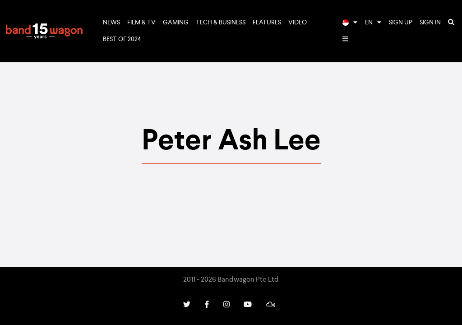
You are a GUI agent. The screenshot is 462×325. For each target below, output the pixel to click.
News (111, 22)
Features (267, 22)
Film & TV (141, 22)
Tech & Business (220, 22)
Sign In (430, 22)
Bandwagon (44, 31)
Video (297, 22)
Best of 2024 (122, 39)
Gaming (176, 22)
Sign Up (400, 22)
